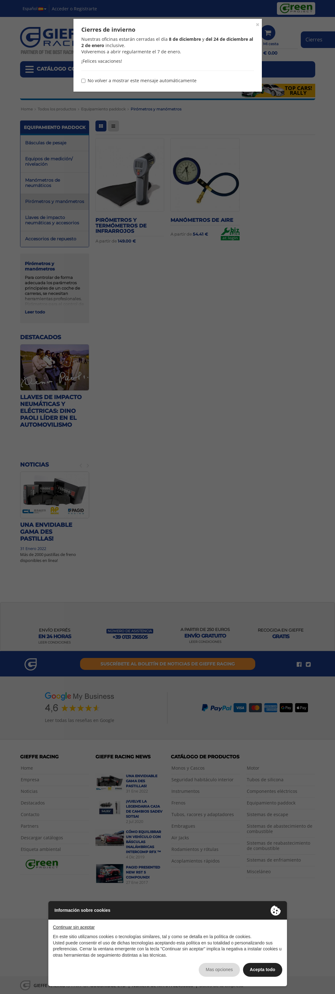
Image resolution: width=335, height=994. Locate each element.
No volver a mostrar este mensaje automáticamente (139, 80)
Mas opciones (219, 969)
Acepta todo (262, 969)
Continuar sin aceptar (74, 927)
